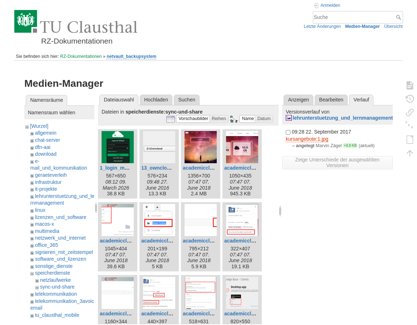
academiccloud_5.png (250, 168)
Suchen (186, 99)
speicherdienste (52, 273)
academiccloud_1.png (209, 168)
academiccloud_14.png (251, 313)
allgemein (46, 133)
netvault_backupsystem (131, 56)
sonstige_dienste (54, 266)
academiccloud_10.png (251, 241)
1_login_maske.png (123, 168)
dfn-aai (42, 147)
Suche (399, 17)
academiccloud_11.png (127, 313)
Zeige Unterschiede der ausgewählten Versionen (337, 162)
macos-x (44, 224)
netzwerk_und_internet (60, 238)
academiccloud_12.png (168, 313)
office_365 (46, 245)
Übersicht (393, 26)
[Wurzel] (39, 126)
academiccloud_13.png (210, 313)
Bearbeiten (331, 99)
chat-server (47, 140)
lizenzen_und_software (60, 217)
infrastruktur (48, 182)
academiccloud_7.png (126, 241)
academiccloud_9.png (209, 241)
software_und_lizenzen (60, 259)
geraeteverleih (51, 175)
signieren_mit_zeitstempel (64, 252)
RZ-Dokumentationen (81, 56)
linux (40, 210)
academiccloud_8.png (167, 241)
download (46, 154)
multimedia (47, 231)
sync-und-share (57, 287)
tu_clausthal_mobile (57, 315)
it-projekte (46, 189)
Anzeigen (298, 99)
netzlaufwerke (55, 280)
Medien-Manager (362, 26)
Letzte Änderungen (322, 26)
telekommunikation (56, 294)
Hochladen (156, 99)
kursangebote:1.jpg (307, 139)
